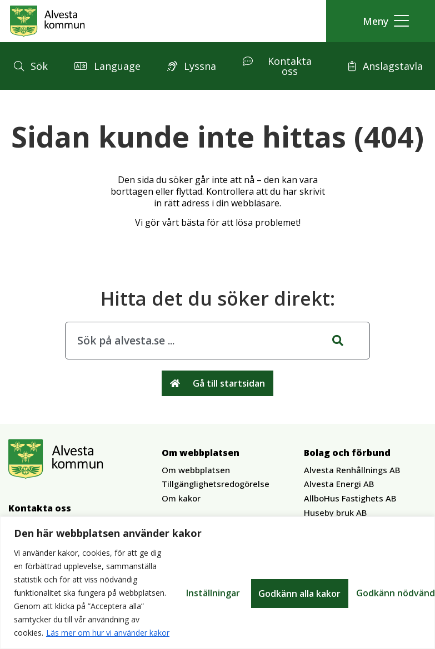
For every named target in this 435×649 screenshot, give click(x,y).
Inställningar (214, 593)
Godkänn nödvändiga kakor (321, 593)
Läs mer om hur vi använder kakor (107, 632)
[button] (383, 21)
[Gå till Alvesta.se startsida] (47, 21)
